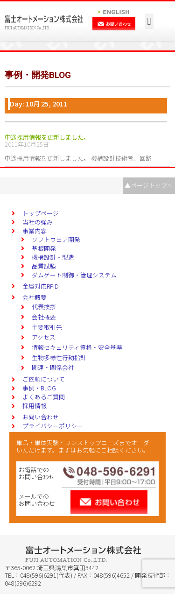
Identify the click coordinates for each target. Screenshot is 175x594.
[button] (149, 21)
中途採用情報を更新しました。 (47, 137)
